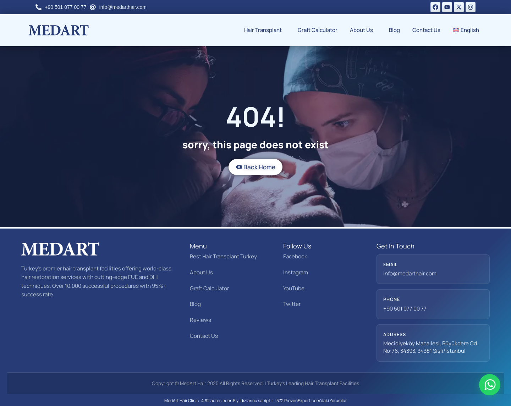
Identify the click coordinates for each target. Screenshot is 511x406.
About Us (363, 30)
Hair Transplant (264, 30)
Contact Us (426, 30)
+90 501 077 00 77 (405, 308)
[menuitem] (468, 30)
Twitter (292, 304)
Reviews (200, 320)
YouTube (293, 288)
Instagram (295, 272)
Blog (394, 30)
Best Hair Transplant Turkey (223, 256)
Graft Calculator (317, 30)
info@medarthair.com (409, 273)
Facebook (295, 256)
